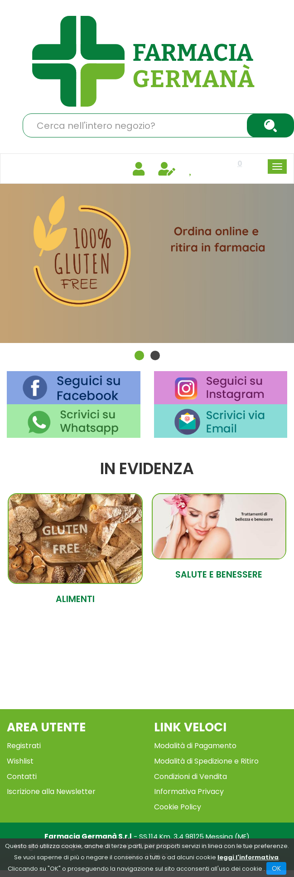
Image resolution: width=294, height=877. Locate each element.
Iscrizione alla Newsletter (51, 787)
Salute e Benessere (218, 571)
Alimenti (75, 595)
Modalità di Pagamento (195, 741)
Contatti (22, 772)
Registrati (24, 741)
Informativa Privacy (189, 787)
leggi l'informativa (248, 857)
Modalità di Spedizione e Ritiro (206, 757)
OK (276, 868)
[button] (139, 351)
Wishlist (20, 757)
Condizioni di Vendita (190, 772)
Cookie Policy (177, 803)
